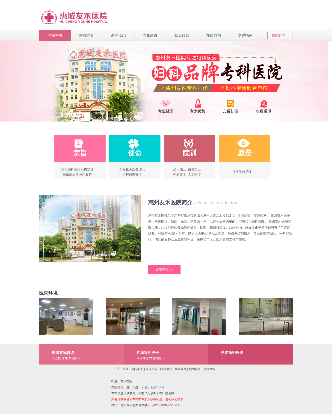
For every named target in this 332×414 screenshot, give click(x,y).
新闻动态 (118, 35)
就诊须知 (182, 35)
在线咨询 (213, 35)
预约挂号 (195, 369)
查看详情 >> (164, 270)
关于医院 (123, 369)
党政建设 (150, 35)
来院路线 (209, 369)
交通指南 (245, 35)
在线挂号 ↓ (280, 35)
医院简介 (86, 35)
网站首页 (55, 35)
